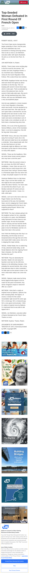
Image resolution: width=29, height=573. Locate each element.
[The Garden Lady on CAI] (14, 373)
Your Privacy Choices (14, 570)
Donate (24, 2)
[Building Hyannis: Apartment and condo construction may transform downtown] (14, 514)
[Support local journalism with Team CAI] (14, 349)
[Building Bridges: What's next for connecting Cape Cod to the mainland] (14, 460)
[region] (14, 548)
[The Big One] (14, 431)
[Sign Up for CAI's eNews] (14, 402)
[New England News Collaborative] (14, 490)
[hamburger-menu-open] (2, 2)
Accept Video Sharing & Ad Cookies (14, 561)
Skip (14, 565)
